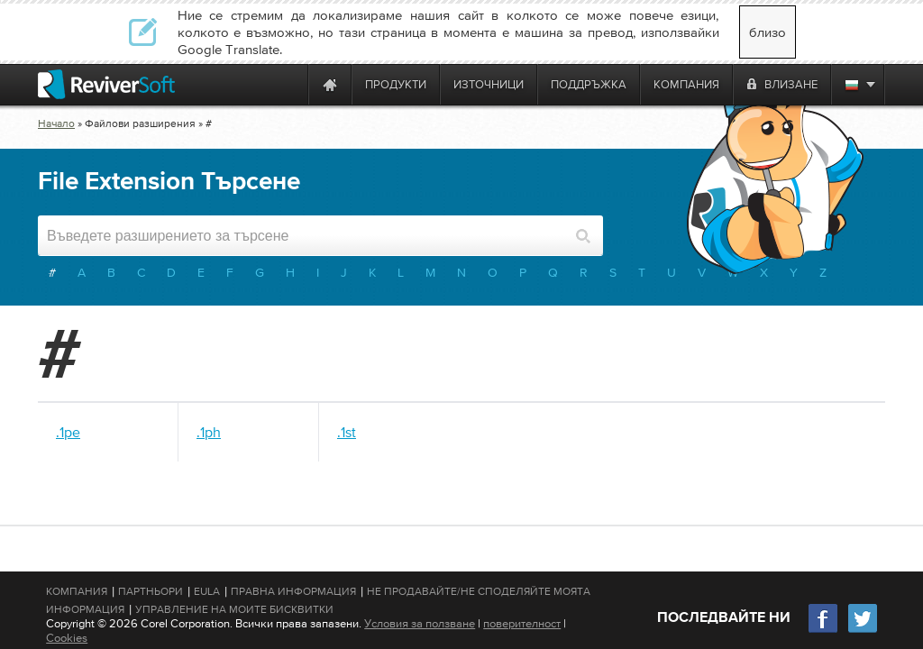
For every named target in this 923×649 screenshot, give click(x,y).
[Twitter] (862, 630)
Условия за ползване (419, 623)
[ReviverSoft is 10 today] (290, 84)
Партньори (150, 591)
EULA (207, 591)
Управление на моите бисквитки (234, 609)
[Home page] (330, 84)
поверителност (522, 623)
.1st (346, 432)
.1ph (208, 432)
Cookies (66, 637)
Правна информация (293, 591)
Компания (76, 591)
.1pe (68, 432)
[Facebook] (824, 630)
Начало (56, 123)
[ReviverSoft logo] (106, 84)
